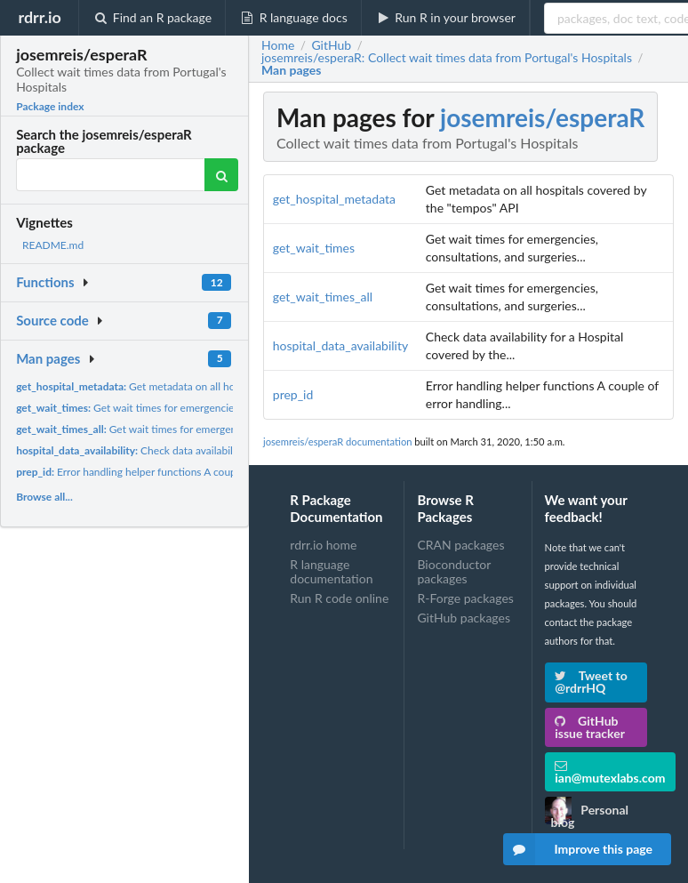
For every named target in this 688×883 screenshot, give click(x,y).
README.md (53, 245)
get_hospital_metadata (334, 198)
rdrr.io (39, 17)
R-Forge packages (465, 598)
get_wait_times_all (322, 296)
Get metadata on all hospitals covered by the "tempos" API (208, 386)
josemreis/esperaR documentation (337, 441)
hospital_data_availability (340, 345)
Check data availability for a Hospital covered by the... (202, 450)
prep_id (293, 394)
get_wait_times (314, 247)
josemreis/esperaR (542, 117)
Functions (45, 282)
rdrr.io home (323, 545)
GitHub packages (463, 617)
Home (277, 45)
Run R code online (339, 598)
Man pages (48, 358)
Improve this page (577, 849)
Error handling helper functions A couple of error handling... (174, 471)
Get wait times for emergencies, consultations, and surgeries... (198, 407)
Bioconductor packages (454, 571)
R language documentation (331, 571)
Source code (52, 320)
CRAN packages (460, 545)
